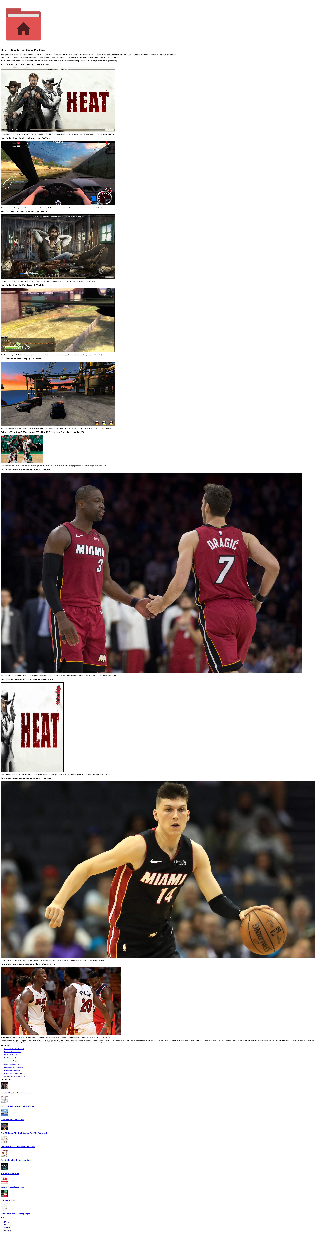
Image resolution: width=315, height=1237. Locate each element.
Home (6, 1221)
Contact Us (7, 1223)
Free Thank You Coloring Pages (15, 1214)
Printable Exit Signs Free (12, 1187)
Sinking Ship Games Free (12, 1119)
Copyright (7, 1227)
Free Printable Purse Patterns (12, 1052)
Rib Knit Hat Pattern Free (11, 1055)
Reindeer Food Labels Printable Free (18, 1146)
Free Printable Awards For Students (17, 1106)
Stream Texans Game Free (11, 1064)
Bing (9, 1230)
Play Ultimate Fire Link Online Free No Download (24, 1133)
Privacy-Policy (8, 1226)
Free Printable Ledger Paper (12, 1070)
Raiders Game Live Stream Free (13, 1067)
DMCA (6, 1224)
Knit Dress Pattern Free (11, 1058)
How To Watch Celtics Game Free (16, 1093)
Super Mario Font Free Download (14, 1049)
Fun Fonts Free (8, 1200)
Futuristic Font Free (10, 1173)
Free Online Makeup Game (12, 1061)
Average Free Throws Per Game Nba (14, 1076)
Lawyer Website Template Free (13, 1073)
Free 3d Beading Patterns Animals (16, 1160)
